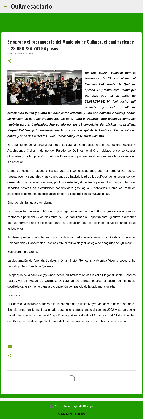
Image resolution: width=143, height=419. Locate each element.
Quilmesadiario (31, 6)
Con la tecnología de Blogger (72, 406)
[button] (9, 61)
